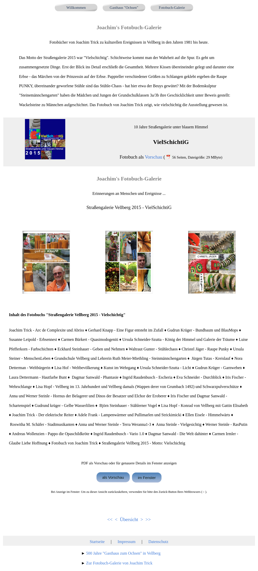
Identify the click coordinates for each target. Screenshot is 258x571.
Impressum (127, 541)
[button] (46, 262)
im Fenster (147, 477)
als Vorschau (113, 477)
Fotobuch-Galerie (172, 8)
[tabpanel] (129, 66)
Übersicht (129, 519)
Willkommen (76, 8)
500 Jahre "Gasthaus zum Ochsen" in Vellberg (123, 553)
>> (148, 519)
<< (109, 519)
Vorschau (153, 157)
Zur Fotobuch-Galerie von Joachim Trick (119, 563)
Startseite (97, 541)
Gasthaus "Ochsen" (124, 8)
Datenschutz (158, 541)
